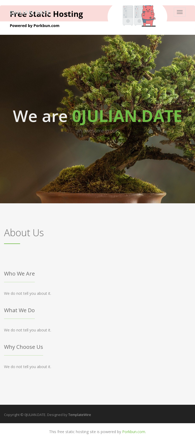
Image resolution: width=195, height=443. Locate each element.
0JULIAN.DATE (29, 12)
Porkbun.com (133, 431)
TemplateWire (79, 414)
